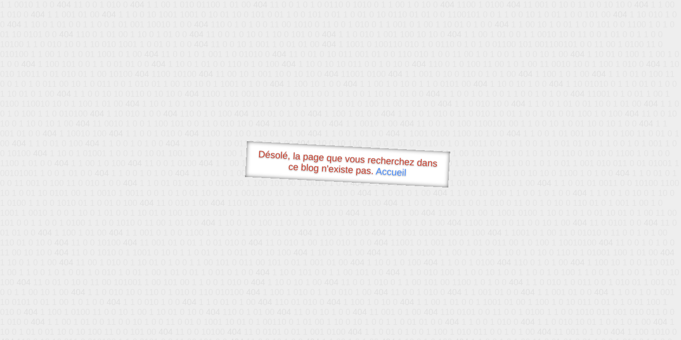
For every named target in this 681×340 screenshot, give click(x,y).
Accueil (391, 172)
